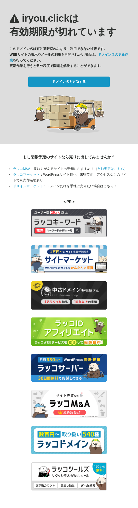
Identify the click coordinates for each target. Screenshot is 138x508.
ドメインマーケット (28, 186)
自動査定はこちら (110, 169)
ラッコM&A (21, 169)
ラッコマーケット (26, 174)
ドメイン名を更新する (69, 82)
